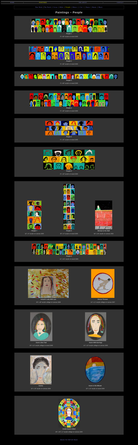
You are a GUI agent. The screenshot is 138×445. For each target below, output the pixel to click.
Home (12, 2)
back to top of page (69, 440)
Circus (55, 7)
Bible (61, 7)
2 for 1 (81, 7)
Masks (94, 7)
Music (101, 7)
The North (47, 7)
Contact (120, 2)
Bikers (75, 7)
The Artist (83, 2)
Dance (88, 7)
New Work (38, 7)
